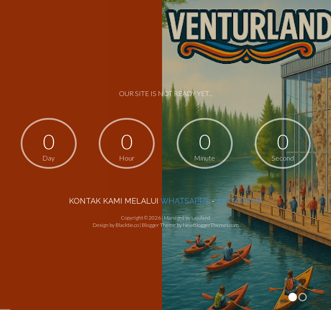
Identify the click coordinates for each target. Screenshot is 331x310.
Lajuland (200, 217)
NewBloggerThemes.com (211, 225)
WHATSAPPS (184, 200)
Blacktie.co (127, 225)
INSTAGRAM (239, 200)
